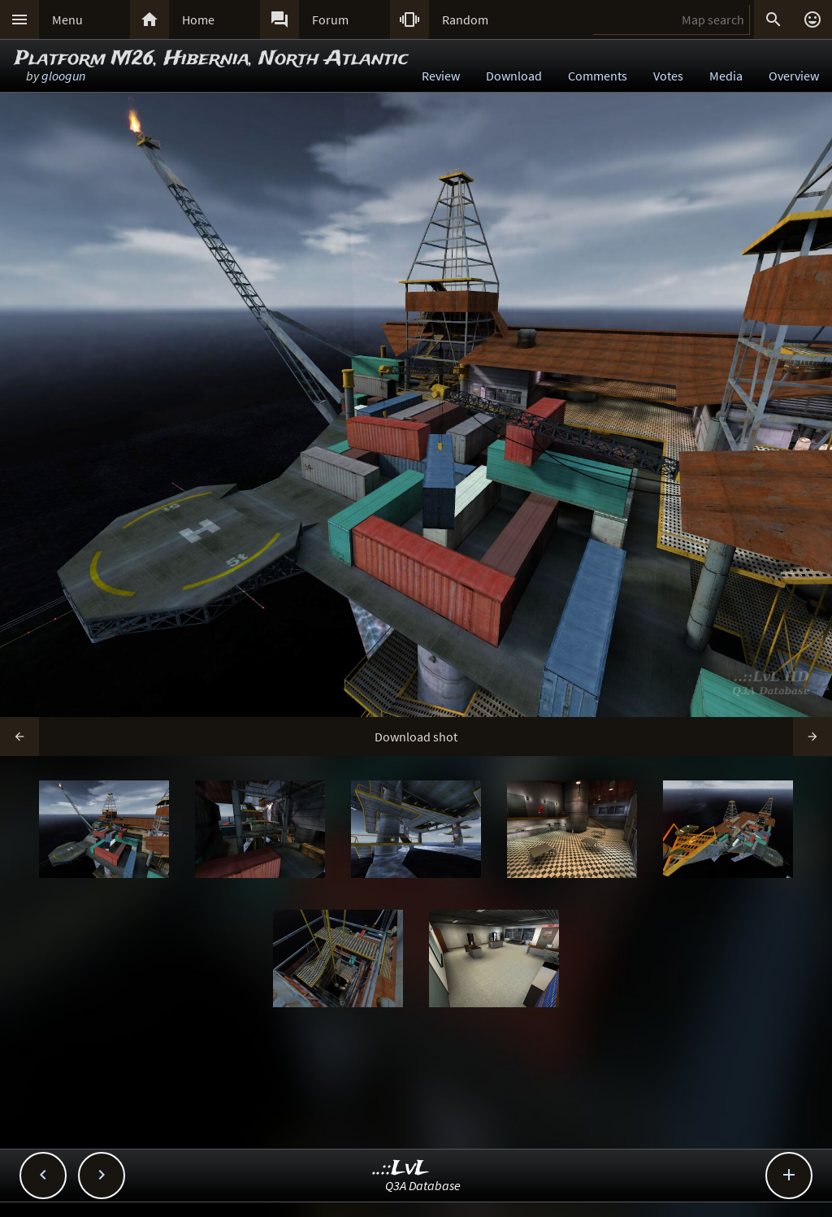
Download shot (416, 736)
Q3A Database (423, 1185)
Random (465, 19)
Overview (794, 75)
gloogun (63, 75)
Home (198, 19)
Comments (597, 75)
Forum (330, 19)
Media (726, 75)
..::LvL (401, 1168)
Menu (67, 19)
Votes (668, 75)
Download (514, 75)
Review (441, 75)
